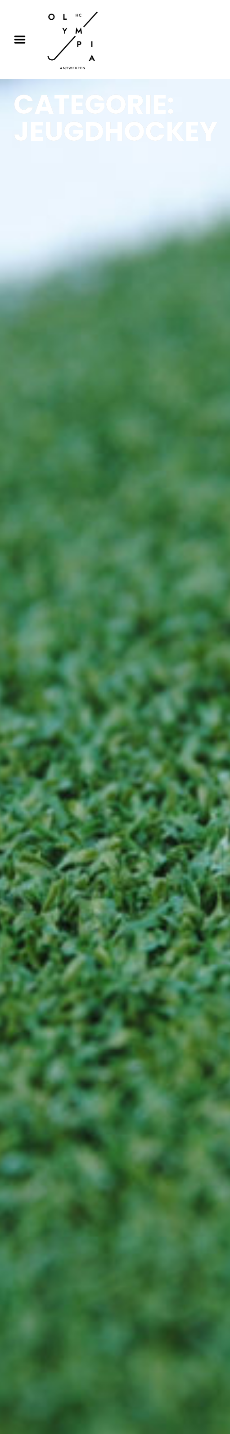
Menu (23, 39)
